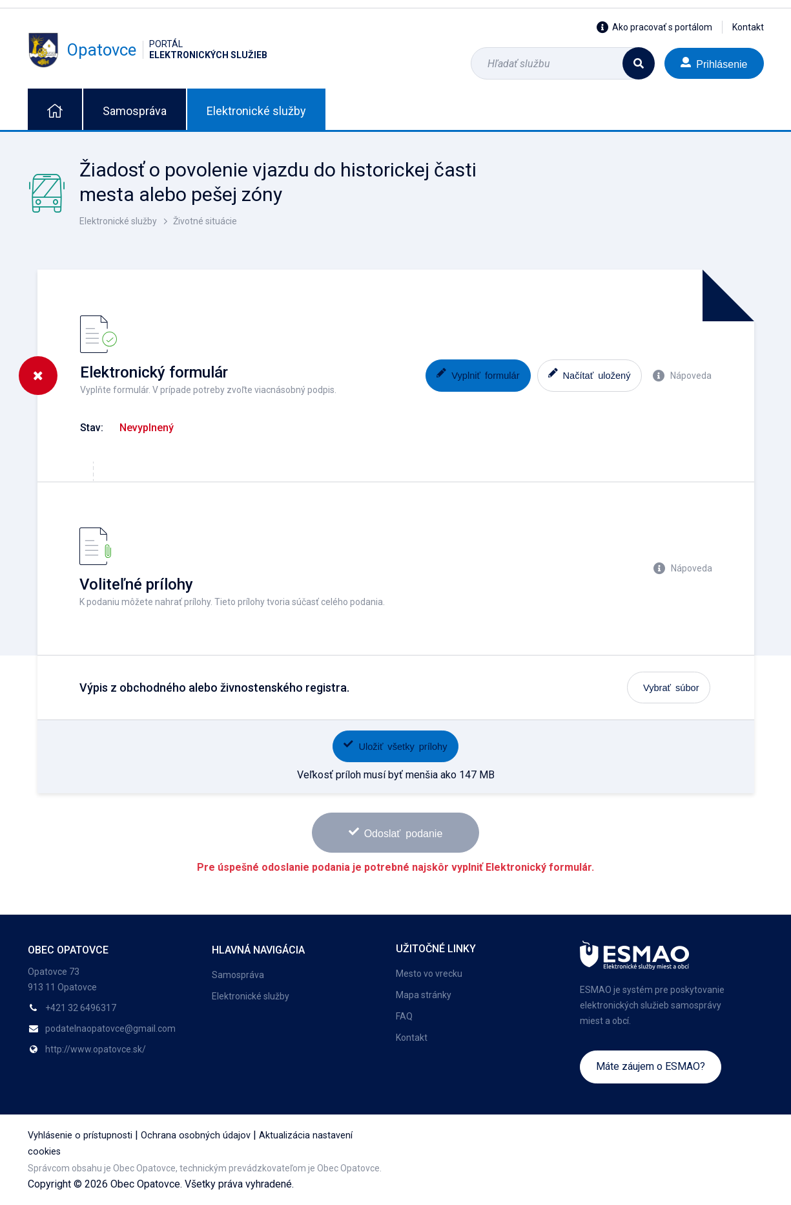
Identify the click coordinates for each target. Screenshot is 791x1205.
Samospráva (135, 111)
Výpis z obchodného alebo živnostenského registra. (214, 687)
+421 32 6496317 (80, 1008)
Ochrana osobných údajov (196, 1135)
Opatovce (147, 50)
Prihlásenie (714, 63)
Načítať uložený (589, 373)
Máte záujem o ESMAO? (650, 1066)
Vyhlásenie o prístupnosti (80, 1135)
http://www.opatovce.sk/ (95, 1049)
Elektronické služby (256, 111)
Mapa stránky (423, 995)
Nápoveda (682, 375)
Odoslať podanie (396, 832)
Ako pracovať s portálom (654, 27)
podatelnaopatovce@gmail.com (110, 1028)
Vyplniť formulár (478, 373)
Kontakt (748, 27)
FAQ (404, 1016)
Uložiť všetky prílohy (395, 745)
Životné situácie (205, 221)
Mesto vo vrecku (429, 973)
